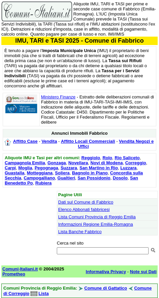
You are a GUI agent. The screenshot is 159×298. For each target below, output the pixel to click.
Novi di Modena (106, 162)
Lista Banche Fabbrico (80, 231)
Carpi (10, 167)
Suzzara (69, 167)
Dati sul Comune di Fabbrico (85, 202)
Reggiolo (90, 157)
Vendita (49, 141)
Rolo (107, 157)
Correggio (135, 162)
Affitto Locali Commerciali (88, 141)
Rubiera (43, 182)
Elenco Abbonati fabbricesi (84, 209)
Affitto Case (25, 141)
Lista (44, 293)
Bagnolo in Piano (90, 172)
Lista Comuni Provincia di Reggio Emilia (97, 216)
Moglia (25, 167)
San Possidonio (94, 177)
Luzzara (128, 167)
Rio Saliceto (127, 157)
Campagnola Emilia (25, 162)
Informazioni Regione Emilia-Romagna (95, 224)
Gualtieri (66, 177)
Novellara (78, 162)
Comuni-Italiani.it (20, 268)
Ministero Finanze (58, 96)
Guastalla (15, 172)
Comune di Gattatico (105, 288)
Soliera (62, 172)
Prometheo (13, 273)
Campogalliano (39, 177)
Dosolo (120, 177)
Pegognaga (46, 167)
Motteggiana (40, 172)
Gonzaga (56, 162)
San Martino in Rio (99, 167)
